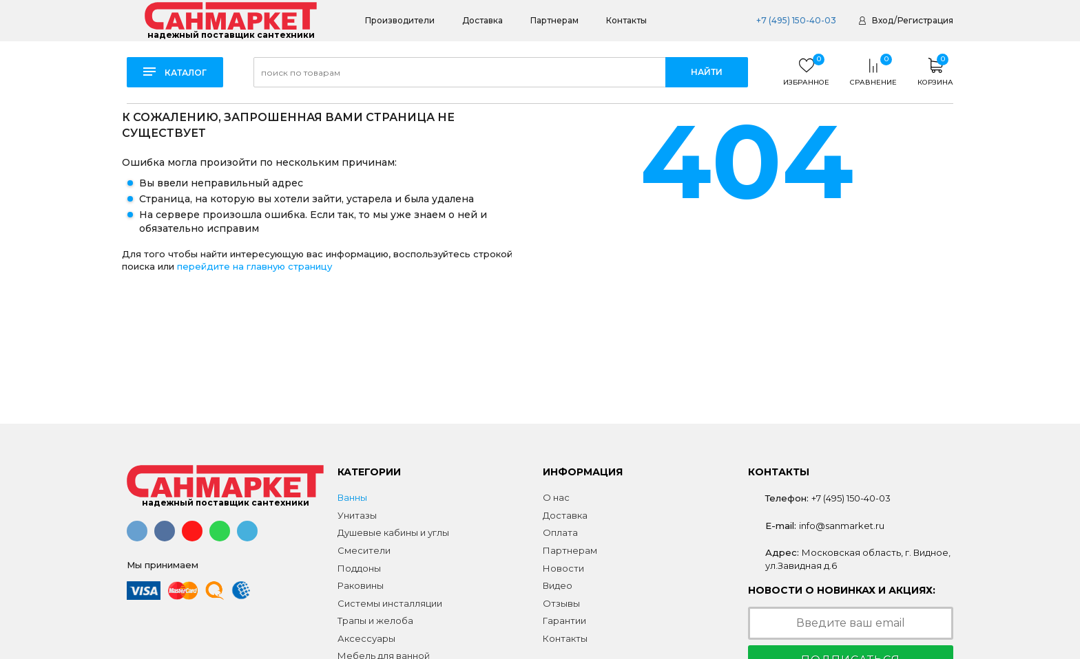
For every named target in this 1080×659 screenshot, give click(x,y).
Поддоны (359, 568)
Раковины (361, 585)
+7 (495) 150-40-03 (796, 20)
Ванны (352, 497)
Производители (400, 20)
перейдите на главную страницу (254, 266)
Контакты (626, 20)
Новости (563, 568)
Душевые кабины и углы (393, 532)
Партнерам (554, 20)
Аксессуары (366, 638)
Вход (882, 20)
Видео (557, 585)
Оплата (560, 532)
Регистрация (925, 20)
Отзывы (561, 603)
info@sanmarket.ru (841, 525)
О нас (556, 497)
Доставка (482, 20)
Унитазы (357, 515)
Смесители (364, 550)
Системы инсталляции (390, 603)
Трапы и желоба (375, 620)
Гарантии (564, 620)
